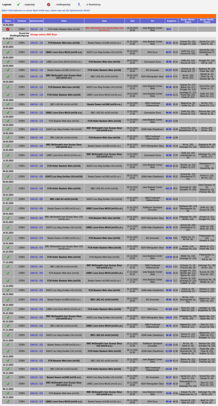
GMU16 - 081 (36, 199)
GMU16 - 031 (36, 351)
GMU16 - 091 (36, 176)
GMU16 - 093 (36, 155)
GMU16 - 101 (36, 166)
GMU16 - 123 (36, 95)
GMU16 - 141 (36, 52)
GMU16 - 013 (36, 401)
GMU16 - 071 (36, 227)
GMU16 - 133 (36, 62)
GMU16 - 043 (36, 257)
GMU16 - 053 (36, 309)
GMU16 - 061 (36, 266)
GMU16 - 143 (36, 43)
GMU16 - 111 (36, 129)
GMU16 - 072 (36, 248)
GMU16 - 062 (36, 281)
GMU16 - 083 (36, 208)
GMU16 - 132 (36, 70)
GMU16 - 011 (36, 335)
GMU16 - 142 (36, 29)
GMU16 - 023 (36, 384)
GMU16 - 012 (36, 393)
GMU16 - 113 (36, 121)
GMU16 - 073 (36, 238)
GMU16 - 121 (36, 87)
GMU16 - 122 (36, 104)
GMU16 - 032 (36, 361)
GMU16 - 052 (36, 299)
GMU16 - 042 (36, 326)
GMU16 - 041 (36, 317)
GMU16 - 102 (36, 137)
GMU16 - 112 (36, 113)
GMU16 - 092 (36, 188)
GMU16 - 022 (36, 369)
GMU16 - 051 (36, 290)
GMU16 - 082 (36, 218)
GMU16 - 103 (36, 146)
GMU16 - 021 (36, 377)
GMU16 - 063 (36, 273)
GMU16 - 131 (36, 76)
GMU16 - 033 (36, 345)
